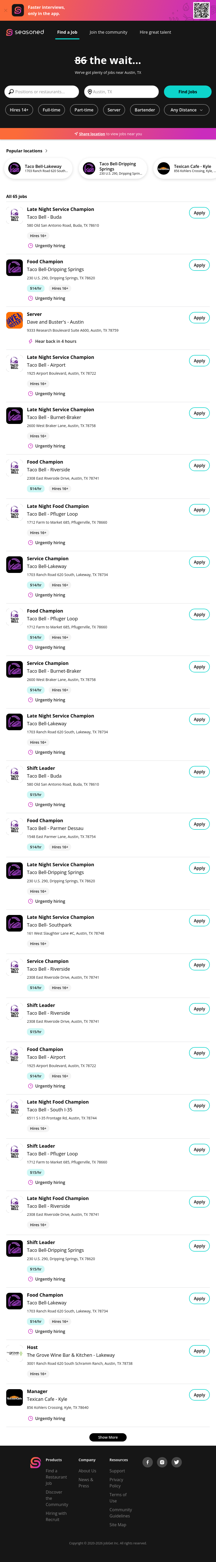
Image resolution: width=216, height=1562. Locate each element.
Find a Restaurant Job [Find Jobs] (56, 1477)
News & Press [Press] (85, 1483)
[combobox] (41, 92)
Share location (89, 133)
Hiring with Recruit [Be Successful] (56, 1516)
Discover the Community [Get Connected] (57, 1498)
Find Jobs (187, 92)
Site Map (118, 1525)
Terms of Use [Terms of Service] (118, 1498)
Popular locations (26, 151)
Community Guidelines (121, 1513)
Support (117, 1471)
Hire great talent (155, 32)
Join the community (108, 32)
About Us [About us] (87, 1471)
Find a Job (67, 32)
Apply (199, 213)
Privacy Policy (116, 1483)
